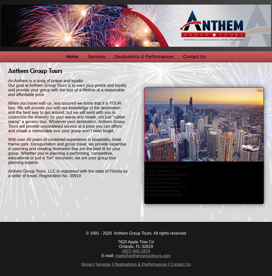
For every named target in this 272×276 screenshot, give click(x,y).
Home (72, 56)
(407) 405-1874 (136, 251)
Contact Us (194, 56)
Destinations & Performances (144, 56)
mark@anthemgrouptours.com (142, 256)
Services (96, 56)
